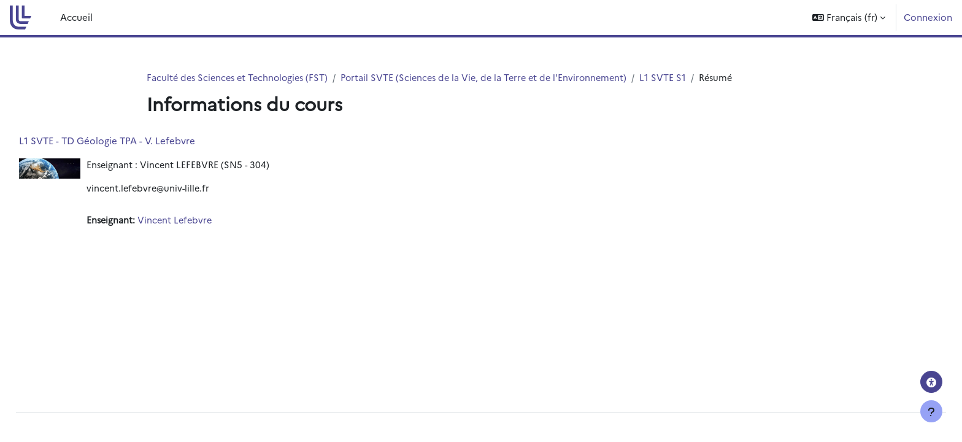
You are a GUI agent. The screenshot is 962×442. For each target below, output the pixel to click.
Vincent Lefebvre (204, 221)
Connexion (928, 16)
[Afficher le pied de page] (931, 411)
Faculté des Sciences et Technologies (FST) (241, 77)
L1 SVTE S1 (679, 77)
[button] (848, 17)
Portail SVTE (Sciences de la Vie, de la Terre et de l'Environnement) (495, 77)
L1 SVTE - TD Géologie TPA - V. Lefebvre (135, 140)
